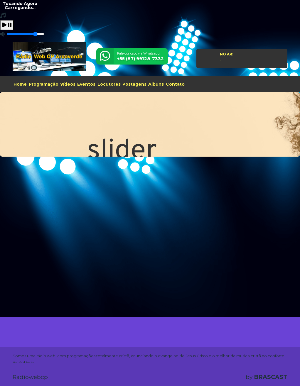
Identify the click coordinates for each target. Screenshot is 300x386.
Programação (43, 84)
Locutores (109, 84)
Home (20, 84)
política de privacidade (72, 372)
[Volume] (25, 34)
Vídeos (67, 84)
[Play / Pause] (7, 25)
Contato (175, 84)
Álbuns (156, 84)
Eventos (86, 84)
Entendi (277, 363)
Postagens (134, 84)
